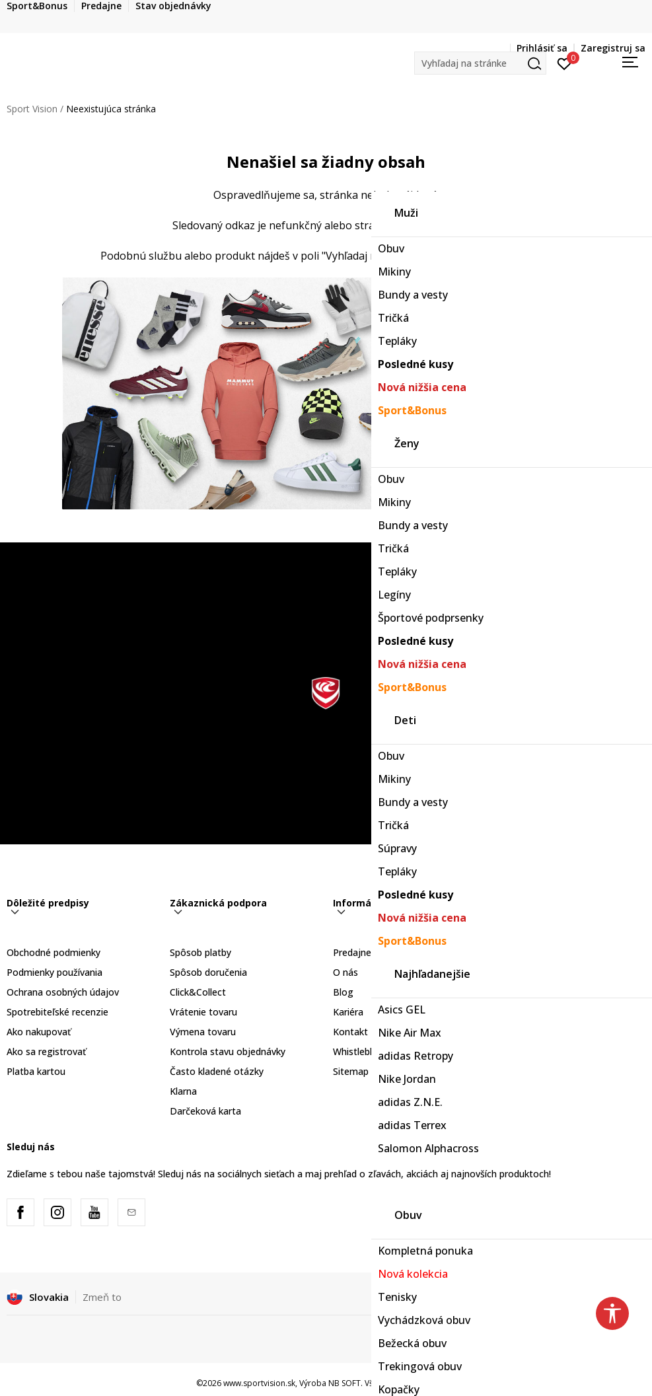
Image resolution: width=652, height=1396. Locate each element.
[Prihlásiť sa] (564, 63)
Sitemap (351, 1071)
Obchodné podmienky (53, 952)
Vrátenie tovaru (203, 1012)
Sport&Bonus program (545, 952)
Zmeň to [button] (102, 1297)
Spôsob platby (200, 952)
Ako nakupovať (39, 1031)
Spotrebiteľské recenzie (57, 1012)
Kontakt (350, 1031)
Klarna (183, 1091)
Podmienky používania (54, 972)
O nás (345, 972)
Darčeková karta (205, 1111)
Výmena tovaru (203, 1031)
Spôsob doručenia (208, 972)
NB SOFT (344, 1383)
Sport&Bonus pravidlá (542, 972)
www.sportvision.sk (259, 1383)
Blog (343, 992)
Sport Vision (32, 108)
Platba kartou (36, 1071)
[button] (480, 63)
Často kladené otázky (217, 1071)
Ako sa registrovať (46, 1051)
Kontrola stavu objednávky (227, 1051)
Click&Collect (198, 992)
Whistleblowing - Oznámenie (394, 1051)
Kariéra (348, 1012)
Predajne (352, 952)
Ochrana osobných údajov (63, 992)
